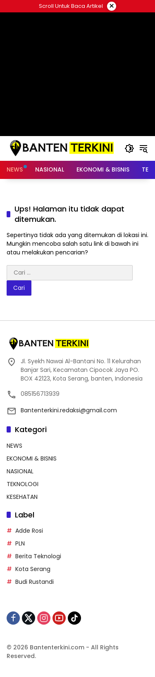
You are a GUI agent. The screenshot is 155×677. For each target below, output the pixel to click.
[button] (129, 148)
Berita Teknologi (38, 556)
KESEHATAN (22, 497)
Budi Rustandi (34, 582)
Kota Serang (32, 569)
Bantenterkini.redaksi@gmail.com (69, 410)
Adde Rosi (29, 531)
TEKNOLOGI (22, 484)
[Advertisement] (77, 74)
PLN (20, 543)
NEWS (14, 446)
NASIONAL (20, 471)
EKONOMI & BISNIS (32, 458)
